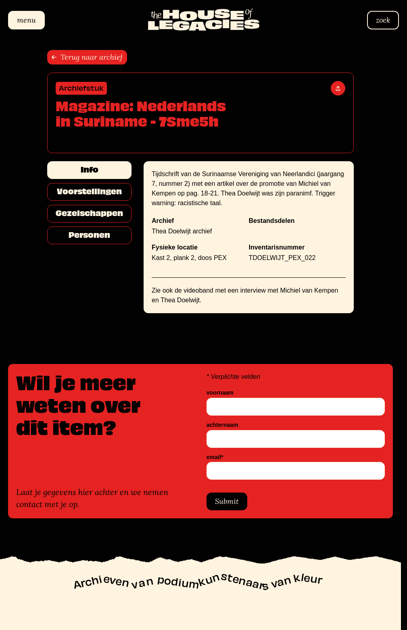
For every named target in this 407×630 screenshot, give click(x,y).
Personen (89, 235)
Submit (227, 501)
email (215, 457)
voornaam (220, 393)
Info (89, 169)
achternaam (222, 425)
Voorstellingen (89, 191)
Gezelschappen (89, 213)
